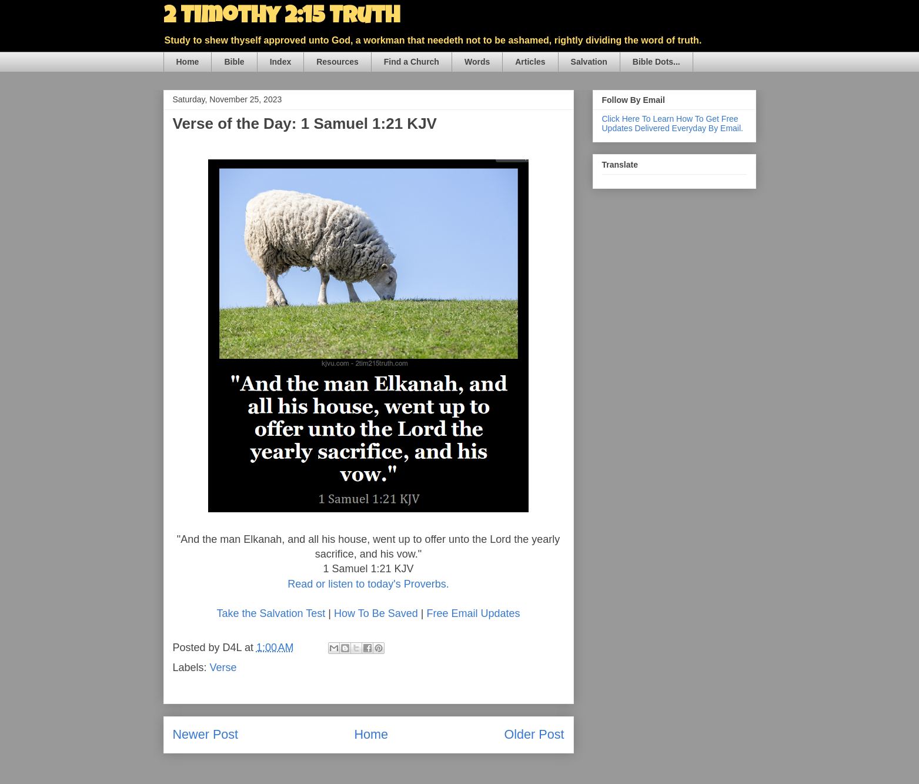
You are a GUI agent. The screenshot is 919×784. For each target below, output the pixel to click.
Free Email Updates (473, 613)
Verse (223, 667)
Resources (337, 61)
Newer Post (206, 734)
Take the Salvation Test (271, 613)
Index (281, 61)
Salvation (589, 61)
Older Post (534, 734)
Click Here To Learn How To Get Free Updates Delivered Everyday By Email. (672, 123)
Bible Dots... (656, 61)
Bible (234, 61)
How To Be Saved (376, 613)
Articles (530, 61)
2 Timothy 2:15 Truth (281, 17)
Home (187, 61)
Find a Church (411, 61)
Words (477, 61)
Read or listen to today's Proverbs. (368, 584)
